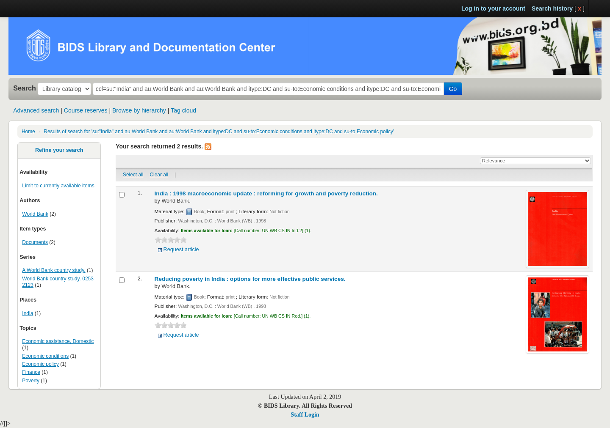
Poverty (30, 381)
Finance (31, 372)
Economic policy (40, 364)
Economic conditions (45, 356)
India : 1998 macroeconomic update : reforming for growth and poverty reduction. (266, 193)
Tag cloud (183, 110)
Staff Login (305, 415)
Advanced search (36, 110)
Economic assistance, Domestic (58, 341)
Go (453, 88)
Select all (133, 175)
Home (28, 131)
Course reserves (86, 110)
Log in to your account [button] (493, 8)
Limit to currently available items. (59, 186)
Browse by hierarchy (139, 110)
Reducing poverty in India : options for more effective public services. (250, 279)
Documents (35, 242)
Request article (181, 249)
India (27, 313)
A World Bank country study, (53, 270)
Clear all (159, 175)
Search (24, 88)
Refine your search (59, 150)
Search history (552, 8)
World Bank (35, 214)
